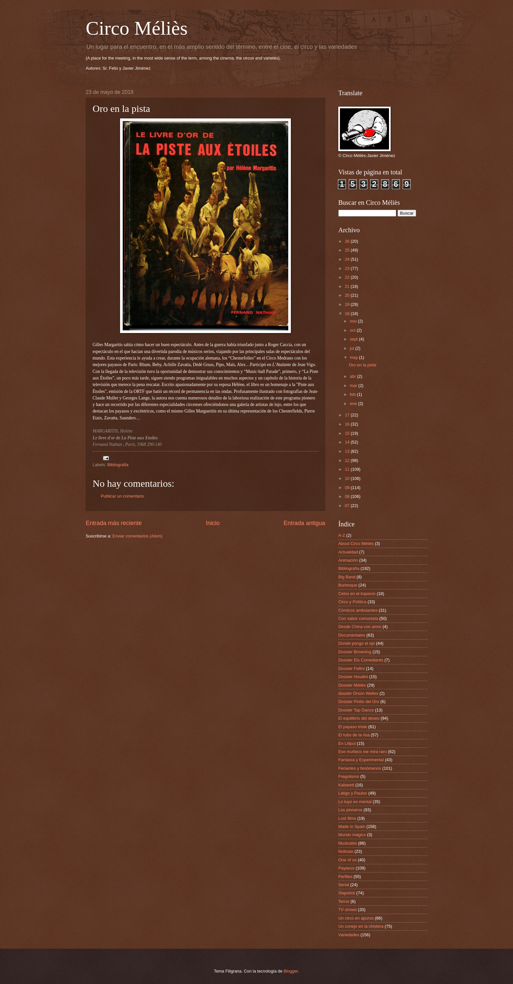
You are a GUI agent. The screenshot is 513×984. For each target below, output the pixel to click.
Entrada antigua (304, 523)
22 (348, 277)
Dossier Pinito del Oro (358, 701)
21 (348, 286)
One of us (347, 859)
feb (353, 394)
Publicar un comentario (122, 496)
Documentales (351, 635)
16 (348, 424)
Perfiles (345, 876)
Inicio (213, 523)
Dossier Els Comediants (360, 660)
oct (353, 330)
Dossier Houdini (353, 676)
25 (348, 250)
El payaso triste (352, 726)
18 (348, 313)
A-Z (341, 535)
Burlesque (347, 585)
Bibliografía (117, 464)
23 (348, 268)
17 (348, 415)
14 (348, 442)
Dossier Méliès (352, 685)
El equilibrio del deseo (359, 718)
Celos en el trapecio (357, 593)
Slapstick (346, 892)
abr (353, 376)
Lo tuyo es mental (355, 801)
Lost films (347, 818)
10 (348, 478)
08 (348, 496)
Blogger (291, 971)
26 (348, 241)
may (354, 357)
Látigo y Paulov (352, 793)
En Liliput (347, 743)
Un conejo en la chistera (360, 926)
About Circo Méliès (356, 543)
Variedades (348, 934)
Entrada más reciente (114, 523)
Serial (343, 884)
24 (348, 259)
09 (348, 487)
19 (348, 304)
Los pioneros (350, 809)
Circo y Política (352, 601)
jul (352, 348)
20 (348, 295)
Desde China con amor (359, 626)
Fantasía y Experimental (361, 759)
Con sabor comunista (358, 618)
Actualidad (348, 552)
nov (354, 321)
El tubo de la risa (354, 734)
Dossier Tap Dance (356, 710)
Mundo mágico (352, 834)
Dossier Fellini (351, 668)
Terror (343, 901)
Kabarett (346, 784)
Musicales (347, 843)
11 (348, 469)
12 (348, 460)
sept (354, 339)
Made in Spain (351, 826)
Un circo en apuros (356, 918)
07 (348, 505)
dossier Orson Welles (358, 693)
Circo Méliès (137, 28)
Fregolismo (348, 776)
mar (354, 385)
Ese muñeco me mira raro (362, 751)
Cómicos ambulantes (358, 610)
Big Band (346, 576)
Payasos (346, 868)
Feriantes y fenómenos (359, 768)
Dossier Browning (354, 651)
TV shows (347, 909)
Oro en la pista (362, 364)
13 (348, 451)
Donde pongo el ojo (356, 643)
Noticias (345, 851)
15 (348, 433)
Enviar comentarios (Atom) (137, 536)
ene (354, 403)
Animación (348, 560)
